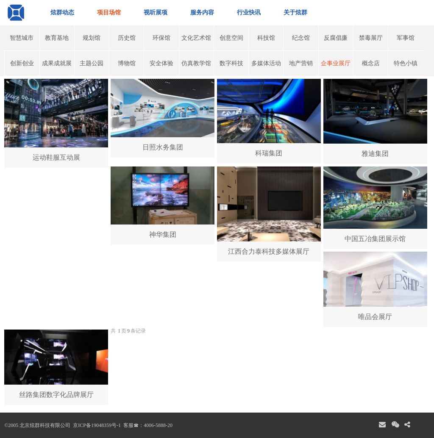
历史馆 (127, 38)
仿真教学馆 (196, 63)
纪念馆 (301, 38)
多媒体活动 (266, 63)
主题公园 (91, 63)
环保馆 (161, 38)
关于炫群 (295, 12)
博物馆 (127, 63)
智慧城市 (21, 38)
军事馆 (406, 38)
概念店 (371, 63)
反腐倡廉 (336, 38)
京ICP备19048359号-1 (96, 425)
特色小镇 (405, 63)
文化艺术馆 (196, 38)
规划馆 (91, 38)
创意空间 (231, 38)
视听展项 (155, 12)
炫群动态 (62, 12)
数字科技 (231, 63)
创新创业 (22, 63)
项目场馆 (109, 12)
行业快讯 (249, 12)
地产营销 (301, 63)
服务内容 (202, 12)
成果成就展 (57, 63)
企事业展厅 (336, 63)
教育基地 (57, 38)
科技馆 (266, 38)
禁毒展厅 (371, 38)
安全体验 (161, 63)
